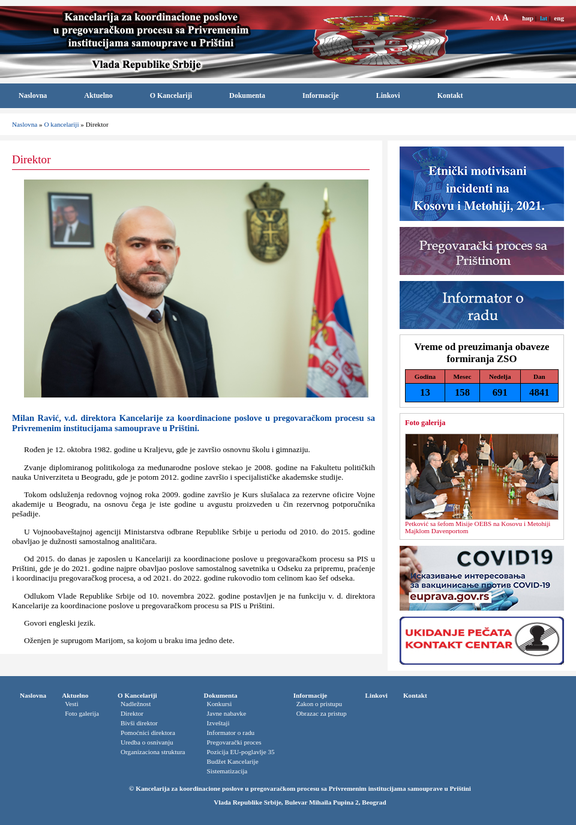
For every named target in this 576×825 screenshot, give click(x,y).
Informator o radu (231, 732)
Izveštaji (218, 723)
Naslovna (33, 95)
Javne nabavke (227, 713)
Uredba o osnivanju (147, 742)
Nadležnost (136, 703)
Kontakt (450, 95)
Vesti (71, 703)
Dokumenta (247, 95)
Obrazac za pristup (321, 713)
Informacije (320, 95)
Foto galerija (425, 423)
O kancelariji (61, 124)
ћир (527, 18)
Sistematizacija (227, 771)
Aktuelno (98, 95)
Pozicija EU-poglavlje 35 (241, 751)
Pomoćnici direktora (148, 732)
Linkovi (388, 95)
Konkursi (219, 703)
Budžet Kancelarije (233, 761)
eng (559, 18)
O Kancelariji (171, 95)
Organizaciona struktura (153, 751)
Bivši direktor (139, 723)
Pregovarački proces (234, 742)
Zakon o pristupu (319, 703)
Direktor (132, 713)
